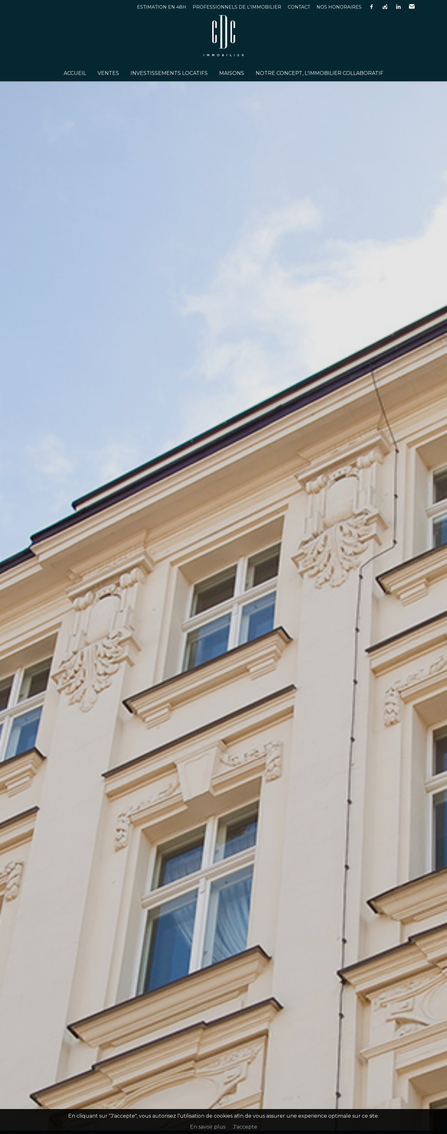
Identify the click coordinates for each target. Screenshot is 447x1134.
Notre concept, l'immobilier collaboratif (319, 73)
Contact (299, 7)
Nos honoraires (339, 7)
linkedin (398, 7)
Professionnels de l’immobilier (237, 7)
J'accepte (245, 1127)
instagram (385, 7)
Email (412, 7)
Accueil (75, 73)
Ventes (108, 73)
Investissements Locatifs (169, 73)
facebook (371, 7)
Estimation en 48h (161, 7)
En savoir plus (207, 1127)
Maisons (231, 73)
